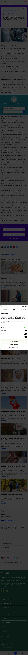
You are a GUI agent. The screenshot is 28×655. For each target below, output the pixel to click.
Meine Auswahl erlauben (14, 344)
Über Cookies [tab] (23, 309)
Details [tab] (14, 309)
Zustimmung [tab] (5, 309)
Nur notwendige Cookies (14, 347)
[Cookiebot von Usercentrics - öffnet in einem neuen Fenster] (22, 306)
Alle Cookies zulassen (14, 341)
